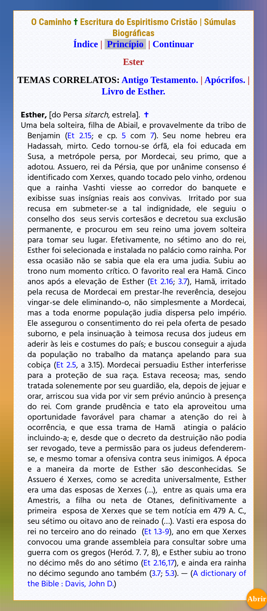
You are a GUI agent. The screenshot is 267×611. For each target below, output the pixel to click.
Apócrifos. (224, 80)
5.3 (170, 573)
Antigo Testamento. (160, 80)
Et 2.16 (161, 281)
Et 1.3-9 (156, 531)
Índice (85, 44)
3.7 (182, 281)
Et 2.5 (66, 364)
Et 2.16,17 (158, 562)
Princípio (125, 44)
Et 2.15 (79, 135)
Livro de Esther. (133, 91)
